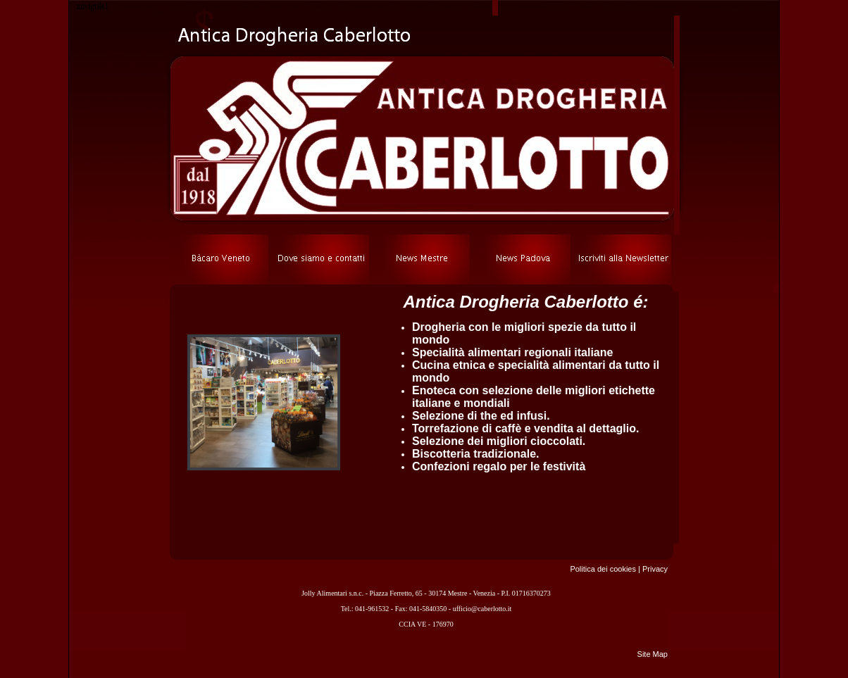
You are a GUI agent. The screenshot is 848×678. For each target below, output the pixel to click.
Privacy (655, 569)
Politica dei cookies (603, 569)
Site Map (652, 654)
